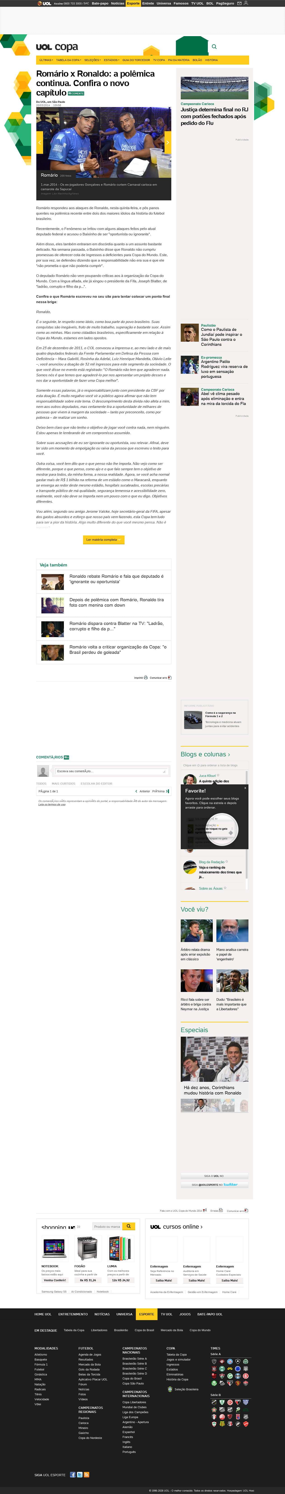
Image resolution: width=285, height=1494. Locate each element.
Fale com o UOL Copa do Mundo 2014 (181, 1210)
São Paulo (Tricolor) (230, 1383)
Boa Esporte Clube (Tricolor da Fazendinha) (214, 1409)
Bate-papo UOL (210, 1314)
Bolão (197, 60)
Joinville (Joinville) (214, 1416)
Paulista (84, 1418)
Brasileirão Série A (135, 1359)
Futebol (39, 1369)
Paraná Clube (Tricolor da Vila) (237, 1416)
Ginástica (41, 1374)
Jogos (185, 1314)
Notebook (103, 1291)
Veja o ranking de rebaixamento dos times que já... (220, 872)
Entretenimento (73, 1314)
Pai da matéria (179, 60)
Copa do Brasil (144, 1330)
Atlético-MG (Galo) (214, 1361)
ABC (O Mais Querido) (214, 1402)
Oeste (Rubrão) (230, 1416)
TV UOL (197, 3)
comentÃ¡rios (49, 757)
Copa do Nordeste (90, 1438)
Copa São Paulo (133, 1383)
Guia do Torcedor (136, 60)
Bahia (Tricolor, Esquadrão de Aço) (230, 1361)
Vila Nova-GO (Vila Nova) (245, 1424)
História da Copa (177, 1379)
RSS (86, 1475)
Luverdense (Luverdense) (237, 1409)
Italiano (127, 1447)
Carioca (83, 1423)
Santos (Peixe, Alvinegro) (222, 1383)
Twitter (80, 1475)
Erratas (215, 1210)
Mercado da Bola (172, 1330)
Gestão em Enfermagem (203, 1292)
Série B (216, 1395)
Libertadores (99, 1330)
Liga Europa (130, 1417)
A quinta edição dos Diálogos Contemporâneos (219, 783)
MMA (38, 1379)
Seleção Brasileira (186, 1389)
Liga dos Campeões (135, 1412)
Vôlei (38, 1404)
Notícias (117, 3)
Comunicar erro (158, 677)
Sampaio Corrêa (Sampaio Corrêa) (222, 1424)
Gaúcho (84, 1433)
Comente (77, 93)
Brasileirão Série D (135, 1373)
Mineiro (83, 1428)
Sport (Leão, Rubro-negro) (237, 1383)
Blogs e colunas (203, 754)
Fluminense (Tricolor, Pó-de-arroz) (222, 1375)
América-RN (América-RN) (230, 1402)
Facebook (73, 1475)
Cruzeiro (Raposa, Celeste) (237, 1368)
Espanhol (129, 1432)
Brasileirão (121, 1330)
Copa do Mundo (200, 1330)
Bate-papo (100, 3)
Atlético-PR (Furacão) (222, 1361)
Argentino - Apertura (136, 1422)
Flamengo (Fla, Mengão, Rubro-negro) (214, 1375)
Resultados (86, 1359)
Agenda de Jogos (90, 1354)
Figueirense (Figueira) (245, 1368)
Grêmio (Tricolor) (237, 1375)
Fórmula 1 (41, 1364)
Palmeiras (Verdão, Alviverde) (214, 1383)
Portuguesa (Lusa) (214, 1424)
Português (129, 1452)
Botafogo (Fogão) (237, 1361)
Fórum (83, 1384)
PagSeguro (225, 3)
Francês (128, 1437)
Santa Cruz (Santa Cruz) (230, 1424)
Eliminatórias (175, 1374)
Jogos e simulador (178, 1359)
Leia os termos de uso (51, 804)
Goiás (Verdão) (230, 1375)
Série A (216, 1354)
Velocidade (42, 1399)
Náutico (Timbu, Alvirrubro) (222, 1416)
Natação (40, 1384)
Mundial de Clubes (135, 1407)
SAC (86, 3)
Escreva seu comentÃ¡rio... (111, 771)
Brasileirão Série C (135, 1368)
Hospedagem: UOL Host (240, 1490)
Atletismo (41, 1354)
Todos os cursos (234, 1228)
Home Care (229, 1292)
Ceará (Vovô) (230, 1409)
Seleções (92, 60)
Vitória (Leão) (245, 1383)
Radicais (40, 1389)
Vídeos (83, 1399)
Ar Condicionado (81, 1291)
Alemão (127, 1427)
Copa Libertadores (134, 1402)
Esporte (133, 3)
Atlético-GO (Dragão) (237, 1402)
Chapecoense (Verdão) (245, 1361)
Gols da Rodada (89, 1369)
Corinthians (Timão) (214, 1368)
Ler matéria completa (103, 540)
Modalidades (46, 1348)
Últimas (46, 60)
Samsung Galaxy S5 (54, 1291)
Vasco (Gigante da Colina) (237, 1424)
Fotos (82, 1394)
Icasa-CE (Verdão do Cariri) (245, 1409)
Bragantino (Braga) (222, 1409)
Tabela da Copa (68, 60)
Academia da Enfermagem (166, 1292)
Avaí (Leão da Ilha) (245, 1402)
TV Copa (159, 60)
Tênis (38, 1394)
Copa (66, 46)
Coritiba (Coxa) (222, 1368)
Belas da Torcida (89, 1374)
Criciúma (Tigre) (230, 1368)
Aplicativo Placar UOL (93, 1379)
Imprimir (138, 677)
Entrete (148, 3)
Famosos (181, 3)
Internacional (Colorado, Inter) (245, 1375)
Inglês (126, 1442)
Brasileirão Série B (135, 1363)
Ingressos (173, 1364)
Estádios (111, 60)
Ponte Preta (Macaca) (245, 1416)
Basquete (41, 1359)
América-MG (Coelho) (222, 1402)
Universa (164, 3)
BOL (210, 3)
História (211, 60)
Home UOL (43, 1314)
